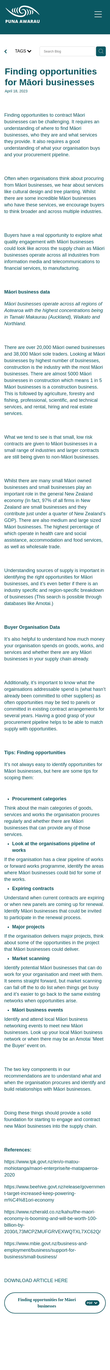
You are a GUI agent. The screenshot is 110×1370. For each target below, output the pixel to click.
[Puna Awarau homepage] (49, 14)
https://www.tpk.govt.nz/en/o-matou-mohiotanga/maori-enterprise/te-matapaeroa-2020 (51, 1168)
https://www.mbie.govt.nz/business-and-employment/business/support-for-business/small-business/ (46, 1250)
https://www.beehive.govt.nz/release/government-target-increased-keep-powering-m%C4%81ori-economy (54, 1193)
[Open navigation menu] (98, 14)
